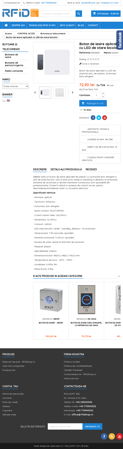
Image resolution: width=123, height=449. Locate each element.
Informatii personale (13, 393)
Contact (93, 25)
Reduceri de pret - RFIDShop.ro (18, 361)
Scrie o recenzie (90, 63)
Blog (81, 25)
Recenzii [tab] (91, 169)
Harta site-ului (71, 378)
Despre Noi (18, 25)
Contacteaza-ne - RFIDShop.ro (80, 374)
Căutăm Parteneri (73, 370)
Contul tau (10, 386)
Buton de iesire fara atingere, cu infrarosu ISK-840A (86, 324)
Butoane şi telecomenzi (11, 47)
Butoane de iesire (11, 56)
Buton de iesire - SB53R (51, 323)
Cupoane (7, 410)
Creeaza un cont (110, 2)
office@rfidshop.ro (82, 414)
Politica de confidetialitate (78, 365)
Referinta (84, 52)
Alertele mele (9, 414)
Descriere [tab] (40, 169)
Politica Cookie (72, 361)
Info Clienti (67, 25)
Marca (107, 52)
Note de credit (10, 402)
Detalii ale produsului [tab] (66, 169)
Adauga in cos (92, 103)
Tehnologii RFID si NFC (42, 25)
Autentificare (88, 2)
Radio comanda (14, 70)
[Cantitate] (96, 95)
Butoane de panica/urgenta (14, 64)
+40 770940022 (48, 2)
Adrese (6, 406)
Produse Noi (8, 370)
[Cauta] (61, 13)
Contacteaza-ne (12, 2)
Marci (6, 79)
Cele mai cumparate (13, 365)
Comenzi (7, 397)
